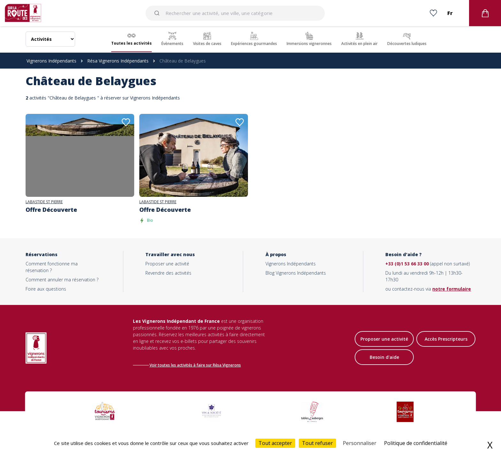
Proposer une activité (167, 264)
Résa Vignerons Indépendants (118, 61)
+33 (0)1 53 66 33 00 (407, 264)
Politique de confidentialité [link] (415, 443)
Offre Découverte (51, 209)
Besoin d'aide (384, 358)
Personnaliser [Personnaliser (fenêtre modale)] (359, 443)
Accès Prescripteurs (446, 340)
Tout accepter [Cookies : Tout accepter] (275, 443)
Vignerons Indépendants (51, 61)
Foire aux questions (46, 289)
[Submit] (158, 13)
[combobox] (235, 13)
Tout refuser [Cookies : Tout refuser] (317, 443)
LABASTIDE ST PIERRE (44, 201)
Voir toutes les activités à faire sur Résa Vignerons (197, 365)
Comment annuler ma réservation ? (62, 280)
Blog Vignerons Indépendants (296, 273)
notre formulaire (451, 289)
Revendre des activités (168, 273)
